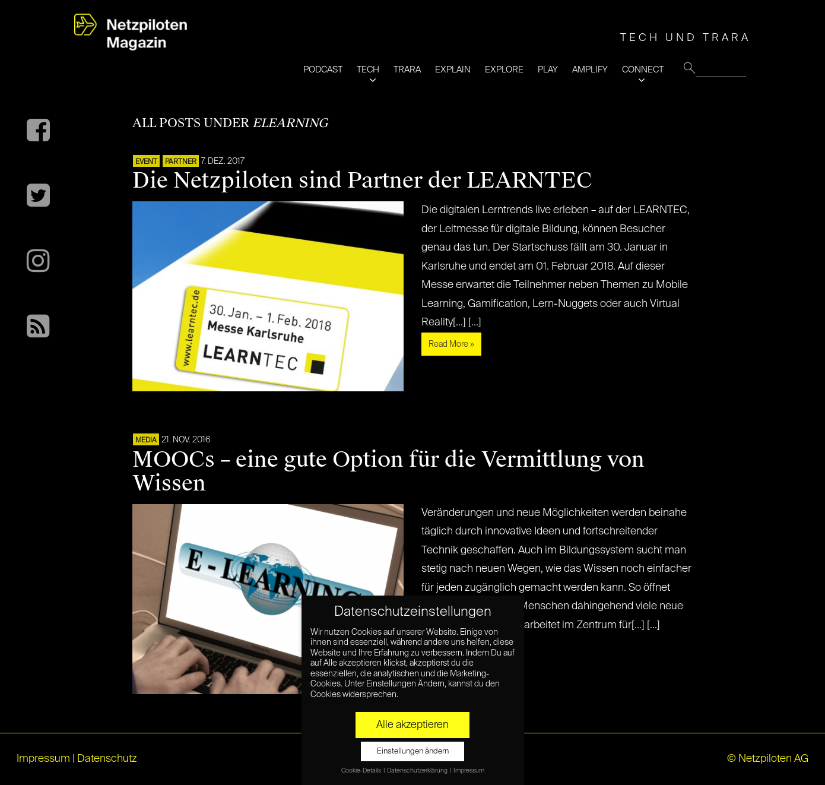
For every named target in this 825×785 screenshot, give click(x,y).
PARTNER (180, 162)
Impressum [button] (468, 771)
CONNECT (643, 69)
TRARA (407, 69)
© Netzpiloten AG (767, 759)
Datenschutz (107, 759)
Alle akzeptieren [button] (412, 725)
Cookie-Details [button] (361, 771)
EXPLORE (504, 69)
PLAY (548, 69)
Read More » (451, 344)
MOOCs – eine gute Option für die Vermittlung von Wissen (388, 471)
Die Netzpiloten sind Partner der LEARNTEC (362, 180)
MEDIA (146, 440)
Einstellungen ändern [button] (413, 751)
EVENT (146, 162)
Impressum (43, 759)
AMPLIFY (590, 69)
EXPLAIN (453, 69)
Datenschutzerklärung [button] (418, 771)
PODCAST (322, 69)
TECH (368, 69)
